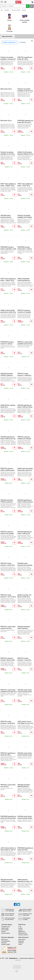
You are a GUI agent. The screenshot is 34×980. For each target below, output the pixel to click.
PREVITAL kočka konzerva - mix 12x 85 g (8, 596)
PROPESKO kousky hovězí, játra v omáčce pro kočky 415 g (24, 249)
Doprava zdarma (5, 933)
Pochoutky (10, 31)
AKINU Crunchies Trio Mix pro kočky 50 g (24, 596)
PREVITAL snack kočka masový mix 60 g (8, 627)
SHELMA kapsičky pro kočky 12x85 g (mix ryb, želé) (8, 438)
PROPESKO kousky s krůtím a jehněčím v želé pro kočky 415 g (8, 249)
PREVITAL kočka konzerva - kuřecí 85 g (8, 564)
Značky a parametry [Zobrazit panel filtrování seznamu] (10, 42)
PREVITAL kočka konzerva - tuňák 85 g (24, 374)
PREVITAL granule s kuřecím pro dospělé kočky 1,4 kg (7, 533)
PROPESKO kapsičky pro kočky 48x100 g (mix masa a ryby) (25, 122)
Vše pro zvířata (16, 10)
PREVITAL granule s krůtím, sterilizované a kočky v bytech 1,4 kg (8, 470)
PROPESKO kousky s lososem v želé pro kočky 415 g (7, 343)
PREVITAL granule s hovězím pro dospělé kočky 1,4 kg (24, 312)
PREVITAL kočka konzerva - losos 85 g (24, 659)
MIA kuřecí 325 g (6, 120)
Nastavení (4, 942)
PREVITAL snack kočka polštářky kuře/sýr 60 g (24, 343)
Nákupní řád (21, 931)
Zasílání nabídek (5, 944)
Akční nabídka (5, 930)
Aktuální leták (4, 928)
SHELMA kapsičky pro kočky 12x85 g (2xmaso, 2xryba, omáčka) (25, 502)
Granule (9, 20)
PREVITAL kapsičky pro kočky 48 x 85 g (8, 754)
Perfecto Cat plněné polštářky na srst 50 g (7, 153)
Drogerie (7, 10)
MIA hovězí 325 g (6, 89)
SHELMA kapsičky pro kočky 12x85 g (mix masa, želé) (24, 533)
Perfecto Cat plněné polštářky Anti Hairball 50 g (24, 217)
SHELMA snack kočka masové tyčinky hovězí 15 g (24, 755)
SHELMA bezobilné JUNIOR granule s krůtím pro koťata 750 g (8, 881)
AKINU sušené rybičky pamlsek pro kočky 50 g (8, 311)
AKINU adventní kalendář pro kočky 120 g (24, 881)
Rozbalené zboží (5, 926)
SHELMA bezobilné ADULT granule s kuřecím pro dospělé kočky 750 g (24, 629)
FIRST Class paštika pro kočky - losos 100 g (25, 185)
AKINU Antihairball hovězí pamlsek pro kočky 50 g (23, 280)
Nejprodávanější (7, 36)
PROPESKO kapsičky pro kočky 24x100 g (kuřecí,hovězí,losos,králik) (25, 850)
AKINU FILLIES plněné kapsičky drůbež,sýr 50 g (25, 153)
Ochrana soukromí (23, 934)
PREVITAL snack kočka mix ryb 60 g (8, 785)
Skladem (23, 42)
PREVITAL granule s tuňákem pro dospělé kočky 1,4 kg (24, 438)
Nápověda (21, 941)
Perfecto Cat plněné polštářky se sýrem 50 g (25, 90)
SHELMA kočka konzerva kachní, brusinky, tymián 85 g (7, 217)
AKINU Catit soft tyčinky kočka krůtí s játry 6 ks (25, 469)
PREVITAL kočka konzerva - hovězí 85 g (8, 722)
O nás (19, 926)
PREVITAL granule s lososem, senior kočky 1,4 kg (8, 660)
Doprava (20, 930)
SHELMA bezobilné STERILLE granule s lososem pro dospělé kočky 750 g (7, 376)
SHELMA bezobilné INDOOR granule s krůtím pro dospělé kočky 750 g (23, 787)
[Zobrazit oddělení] (32, 6)
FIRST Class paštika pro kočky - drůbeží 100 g (8, 185)
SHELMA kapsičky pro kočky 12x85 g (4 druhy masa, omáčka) (24, 407)
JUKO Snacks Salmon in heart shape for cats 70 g (8, 849)
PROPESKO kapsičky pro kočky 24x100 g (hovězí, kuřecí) (8, 818)
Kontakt (20, 928)
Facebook (20, 942)
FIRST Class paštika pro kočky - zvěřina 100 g (8, 279)
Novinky (3, 931)
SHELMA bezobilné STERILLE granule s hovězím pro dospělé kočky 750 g (7, 502)
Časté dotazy (21, 939)
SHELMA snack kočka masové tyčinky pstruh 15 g (24, 691)
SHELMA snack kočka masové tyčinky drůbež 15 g (24, 818)
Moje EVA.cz (4, 939)
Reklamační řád (22, 933)
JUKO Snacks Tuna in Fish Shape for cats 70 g (25, 722)
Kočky (24, 10)
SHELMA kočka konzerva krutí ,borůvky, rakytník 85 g (24, 565)
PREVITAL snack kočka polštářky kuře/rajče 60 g (9, 691)
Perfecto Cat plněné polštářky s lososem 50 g (8, 59)
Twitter (20, 944)
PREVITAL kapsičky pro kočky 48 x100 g (24, 58)
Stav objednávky (5, 941)
